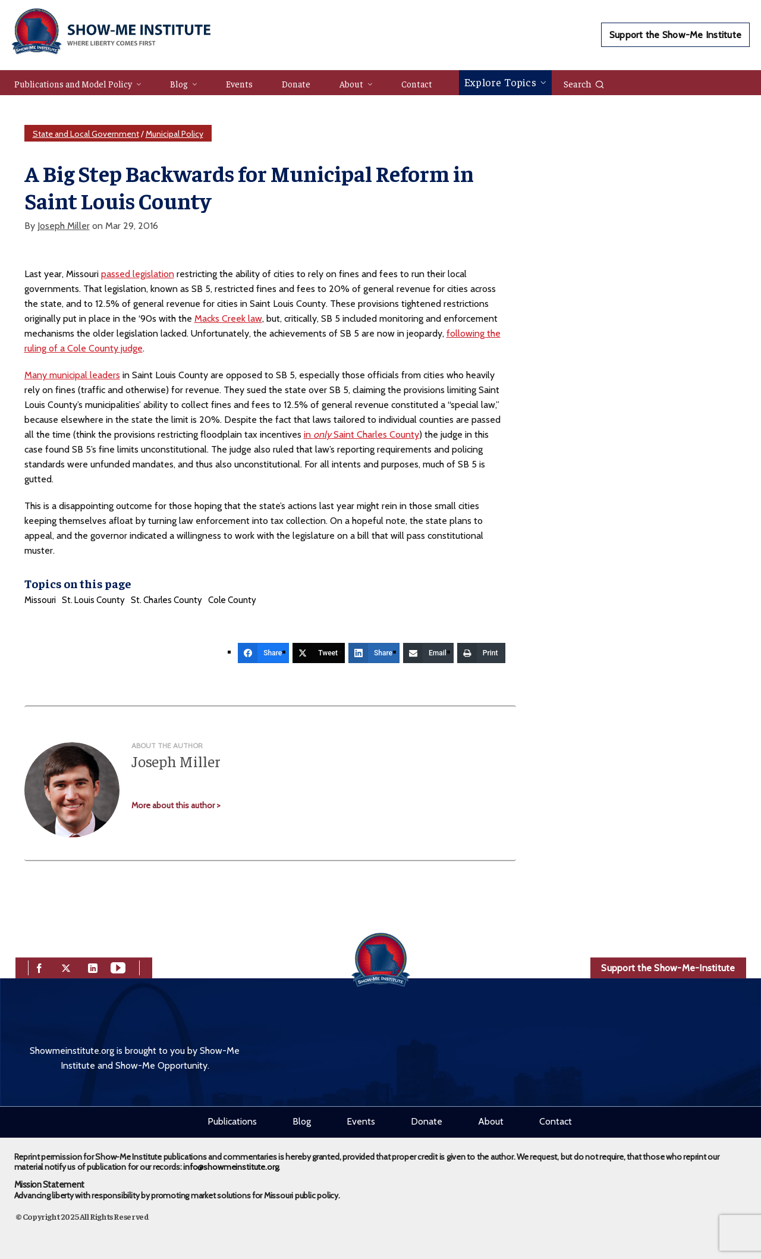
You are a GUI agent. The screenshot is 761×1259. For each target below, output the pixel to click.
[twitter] (66, 966)
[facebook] (39, 966)
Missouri (40, 600)
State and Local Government (86, 133)
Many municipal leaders (72, 375)
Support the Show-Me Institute (675, 34)
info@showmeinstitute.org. (231, 1166)
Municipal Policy (174, 133)
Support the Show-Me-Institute (668, 968)
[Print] (481, 653)
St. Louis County (93, 600)
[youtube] (118, 966)
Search (584, 83)
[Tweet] (319, 653)
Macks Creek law (228, 318)
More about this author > (176, 805)
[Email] (428, 653)
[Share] (263, 653)
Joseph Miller (63, 225)
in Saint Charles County (361, 434)
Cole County (232, 600)
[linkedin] (93, 966)
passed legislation (137, 274)
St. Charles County (166, 600)
